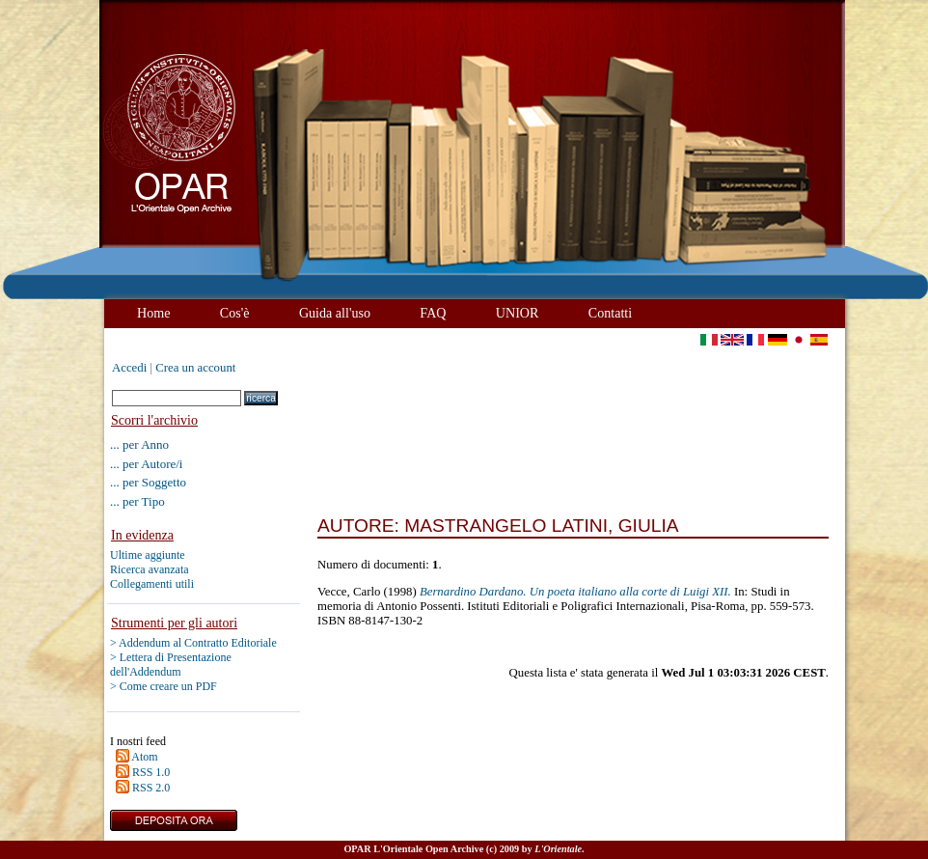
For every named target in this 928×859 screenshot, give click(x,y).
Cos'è (235, 312)
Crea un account (195, 367)
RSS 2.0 (151, 787)
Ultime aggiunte (147, 555)
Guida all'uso (334, 312)
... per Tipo (137, 501)
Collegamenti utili (152, 584)
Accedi (129, 367)
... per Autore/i (146, 464)
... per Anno (139, 444)
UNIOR (517, 312)
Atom (144, 756)
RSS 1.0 (151, 772)
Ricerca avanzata (149, 569)
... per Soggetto (148, 482)
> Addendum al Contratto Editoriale (193, 643)
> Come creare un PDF (163, 686)
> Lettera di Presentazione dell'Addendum (171, 665)
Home (153, 312)
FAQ (433, 312)
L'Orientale (558, 849)
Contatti (610, 312)
